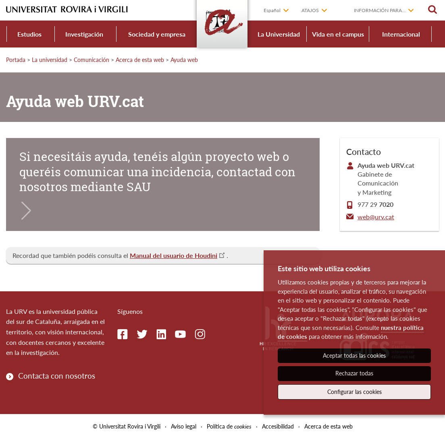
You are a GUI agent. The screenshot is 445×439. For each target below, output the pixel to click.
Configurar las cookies (354, 391)
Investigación (84, 34)
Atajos (310, 10)
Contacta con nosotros (56, 375)
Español (272, 10)
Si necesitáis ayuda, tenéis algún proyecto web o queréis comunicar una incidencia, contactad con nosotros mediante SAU (157, 171)
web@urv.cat (376, 217)
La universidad (49, 59)
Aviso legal (183, 426)
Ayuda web (184, 59)
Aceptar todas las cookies (354, 355)
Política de (229, 426)
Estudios (29, 34)
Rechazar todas (354, 373)
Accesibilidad (278, 426)
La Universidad (279, 34)
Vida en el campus (338, 34)
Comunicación (91, 59)
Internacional (401, 34)
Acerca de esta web (140, 59)
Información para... (379, 10)
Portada (15, 59)
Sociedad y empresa (156, 34)
